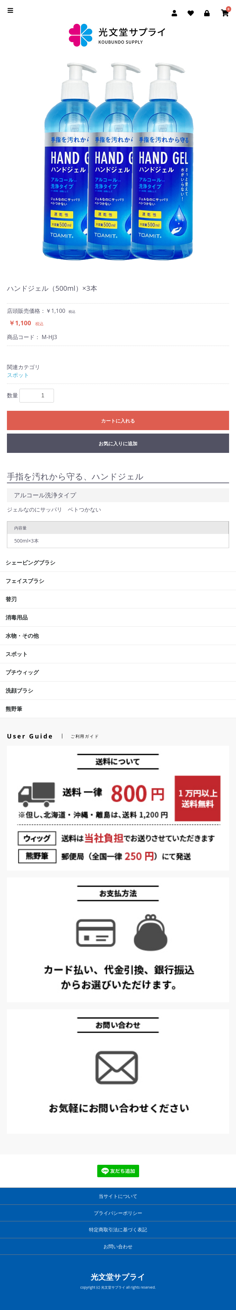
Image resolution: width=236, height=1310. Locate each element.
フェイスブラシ (25, 581)
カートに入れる (118, 421)
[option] (118, 162)
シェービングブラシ (30, 562)
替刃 (11, 599)
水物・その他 (22, 635)
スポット (18, 375)
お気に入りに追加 (118, 443)
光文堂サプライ (118, 1276)
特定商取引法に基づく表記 (118, 1229)
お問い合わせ (118, 1246)
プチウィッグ (22, 672)
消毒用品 (17, 617)
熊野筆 (14, 709)
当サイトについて (118, 1196)
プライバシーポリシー (118, 1213)
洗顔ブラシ (19, 690)
